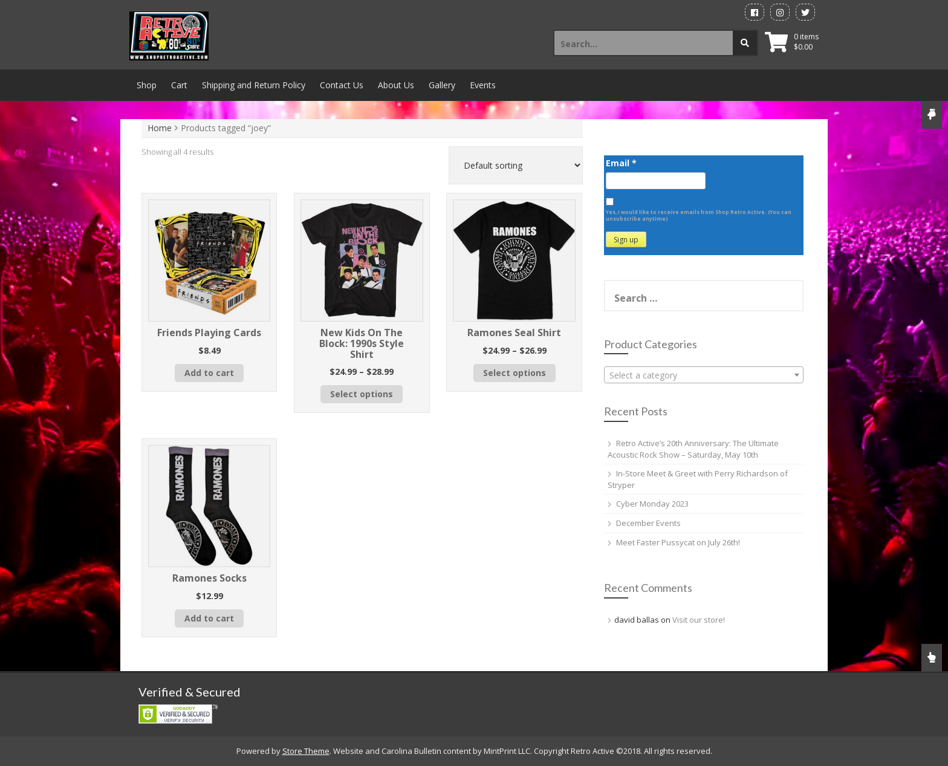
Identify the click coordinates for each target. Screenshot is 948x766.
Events (483, 85)
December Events (648, 523)
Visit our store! (698, 619)
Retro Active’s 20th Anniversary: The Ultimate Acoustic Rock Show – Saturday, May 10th (693, 449)
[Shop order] (516, 165)
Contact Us (341, 85)
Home (160, 128)
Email (621, 163)
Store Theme (306, 750)
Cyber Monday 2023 (652, 503)
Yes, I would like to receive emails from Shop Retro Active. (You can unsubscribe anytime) (698, 215)
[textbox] (704, 375)
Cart (179, 85)
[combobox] (704, 374)
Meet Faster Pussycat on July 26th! (678, 542)
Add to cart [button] (209, 372)
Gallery (442, 85)
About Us (396, 85)
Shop (147, 85)
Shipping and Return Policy (253, 85)
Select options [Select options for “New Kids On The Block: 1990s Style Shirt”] (361, 394)
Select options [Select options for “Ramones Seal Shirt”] (514, 372)
